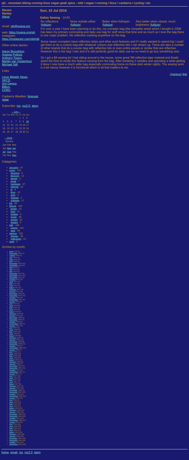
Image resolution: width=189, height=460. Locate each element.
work (11, 241)
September (13, 265)
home (5, 452)
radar (5, 99)
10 (27, 121)
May (9, 148)
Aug (9, 151)
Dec (14, 155)
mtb (11, 225)
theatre (14, 222)
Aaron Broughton (13, 51)
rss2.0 (26, 105)
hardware (15, 184)
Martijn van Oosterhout (17, 61)
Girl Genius (9, 83)
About (6, 16)
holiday (14, 214)
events (14, 228)
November (13, 263)
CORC (6, 90)
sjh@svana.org (20, 26)
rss (18, 105)
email (13, 181)
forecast (33, 96)
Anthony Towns (12, 58)
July (16, 112)
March (11, 287)
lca (10, 203)
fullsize (46, 24)
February (12, 289)
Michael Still (10, 64)
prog (13, 195)
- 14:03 (55, 17)
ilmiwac (14, 236)
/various (176, 74)
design (14, 178)
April (11, 285)
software (15, 200)
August (12, 255)
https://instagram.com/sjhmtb (20, 39)
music (14, 217)
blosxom (15, 175)
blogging (15, 173)
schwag (14, 197)
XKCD (6, 80)
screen (14, 219)
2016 (9, 138)
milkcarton (16, 238)
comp (12, 170)
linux (13, 192)
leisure (12, 206)
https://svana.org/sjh (22, 32)
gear (13, 230)
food (13, 211)
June (11, 251)
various (13, 233)
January (12, 291)
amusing (13, 167)
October (12, 279)
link (185, 74)
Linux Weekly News (14, 77)
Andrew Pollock (12, 54)
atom (35, 105)
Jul (4, 151)
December (13, 253)
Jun (14, 148)
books (14, 208)
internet (14, 186)
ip (11, 189)
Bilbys (6, 86)
